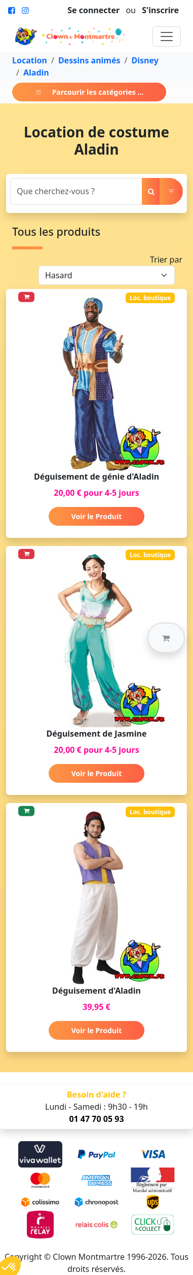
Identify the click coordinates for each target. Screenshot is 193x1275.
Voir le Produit (96, 516)
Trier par (166, 259)
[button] (166, 638)
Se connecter (93, 10)
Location (29, 60)
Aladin (36, 72)
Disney (144, 60)
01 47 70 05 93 (96, 1118)
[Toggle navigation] (166, 36)
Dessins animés (89, 60)
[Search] (76, 191)
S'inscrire (160, 10)
